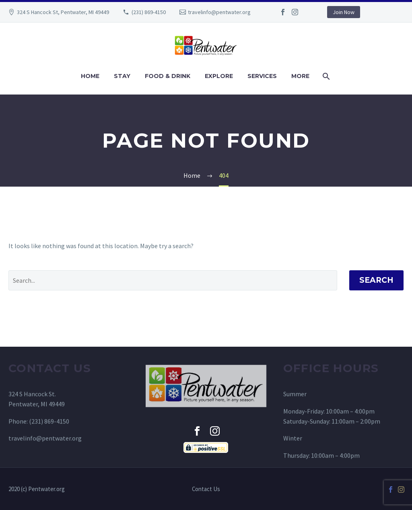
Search (376, 280)
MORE (300, 76)
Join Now (343, 12)
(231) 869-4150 (149, 12)
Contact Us (206, 489)
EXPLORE (219, 76)
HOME (90, 76)
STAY (122, 76)
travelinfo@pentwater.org (219, 12)
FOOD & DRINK (167, 76)
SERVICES (262, 76)
